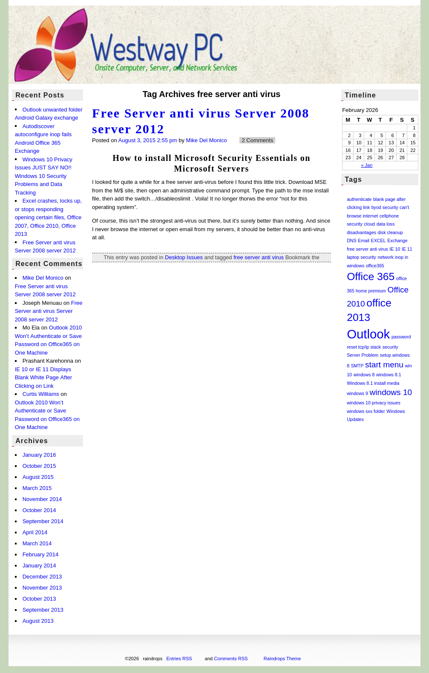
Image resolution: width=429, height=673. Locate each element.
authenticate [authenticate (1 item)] (359, 199)
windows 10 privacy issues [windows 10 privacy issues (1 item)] (373, 402)
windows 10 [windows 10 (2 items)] (391, 392)
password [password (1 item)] (401, 336)
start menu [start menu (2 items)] (384, 364)
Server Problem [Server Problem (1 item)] (362, 355)
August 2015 (38, 477)
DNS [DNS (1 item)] (352, 240)
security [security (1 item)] (390, 346)
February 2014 (41, 554)
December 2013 (42, 576)
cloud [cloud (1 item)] (369, 223)
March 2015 (37, 488)
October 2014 (39, 510)
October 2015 (39, 466)
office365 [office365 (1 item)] (375, 265)
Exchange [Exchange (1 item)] (397, 240)
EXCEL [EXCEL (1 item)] (378, 240)
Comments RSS (231, 658)
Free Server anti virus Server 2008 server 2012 (49, 311)
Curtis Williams (41, 394)
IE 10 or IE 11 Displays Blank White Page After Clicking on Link (43, 377)
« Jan (366, 165)
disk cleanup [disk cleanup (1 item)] (390, 232)
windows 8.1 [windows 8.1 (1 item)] (388, 374)
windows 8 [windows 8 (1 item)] (364, 374)
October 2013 (39, 599)
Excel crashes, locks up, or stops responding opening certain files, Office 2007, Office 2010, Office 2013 (48, 217)
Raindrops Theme (282, 658)
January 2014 (39, 565)
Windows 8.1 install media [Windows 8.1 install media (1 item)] (373, 383)
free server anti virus (258, 257)
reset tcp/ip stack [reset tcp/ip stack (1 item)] (364, 346)
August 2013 (38, 621)
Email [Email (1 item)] (363, 240)
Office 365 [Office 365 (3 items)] (370, 276)
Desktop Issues (184, 257)
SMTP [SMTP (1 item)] (357, 365)
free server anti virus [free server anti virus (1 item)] (367, 249)
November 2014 (42, 499)
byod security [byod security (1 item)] (384, 207)
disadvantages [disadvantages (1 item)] (361, 232)
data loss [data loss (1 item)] (386, 223)
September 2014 (43, 521)
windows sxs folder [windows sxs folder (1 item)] (366, 411)
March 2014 (37, 543)
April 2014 (35, 532)
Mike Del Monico (206, 140)
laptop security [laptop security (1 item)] (361, 257)
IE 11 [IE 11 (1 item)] (407, 249)
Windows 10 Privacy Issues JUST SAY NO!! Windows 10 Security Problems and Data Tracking (43, 176)
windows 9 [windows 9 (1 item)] (357, 393)
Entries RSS (179, 658)
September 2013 (43, 610)
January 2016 (39, 455)
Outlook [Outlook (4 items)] (368, 334)
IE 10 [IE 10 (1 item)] (394, 249)
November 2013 (42, 587)
